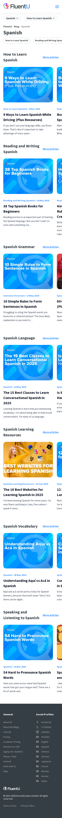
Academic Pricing (11, 741)
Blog (16, 26)
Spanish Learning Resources (18, 483)
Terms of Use (9, 805)
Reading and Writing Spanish (19, 200)
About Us (7, 722)
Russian (42, 771)
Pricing (6, 736)
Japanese (43, 761)
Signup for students (13, 751)
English (42, 741)
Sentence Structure (14, 295)
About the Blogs (11, 727)
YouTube (43, 736)
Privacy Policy (28, 805)
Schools (7, 732)
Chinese (42, 751)
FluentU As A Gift (11, 746)
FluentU (7, 26)
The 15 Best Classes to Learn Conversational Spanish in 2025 (26, 397)
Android (7, 761)
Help (5, 771)
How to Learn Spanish (16, 40)
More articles (51, 57)
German (42, 756)
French (42, 766)
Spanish (7, 386)
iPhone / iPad (9, 756)
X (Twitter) (43, 727)
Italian (41, 781)
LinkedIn (42, 732)
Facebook (43, 722)
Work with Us (9, 766)
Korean (42, 776)
